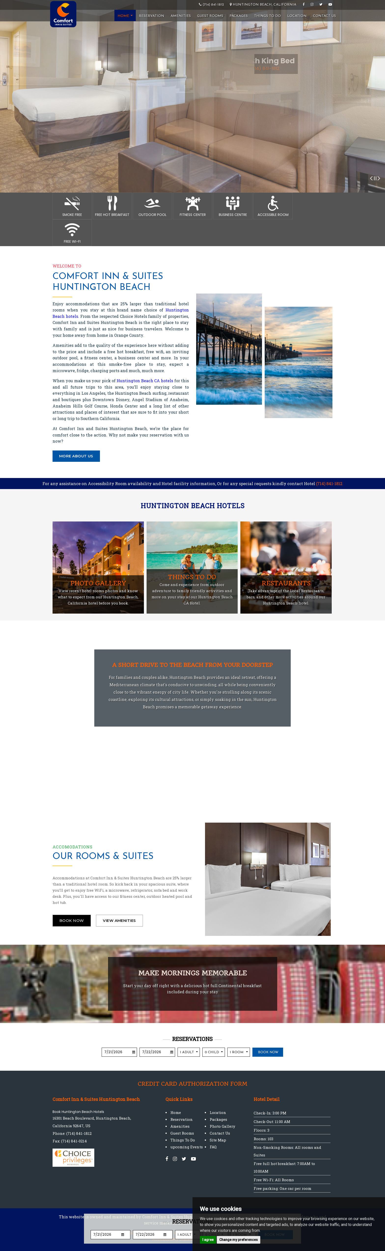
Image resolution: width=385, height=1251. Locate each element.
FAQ (213, 1146)
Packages (239, 16)
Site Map (218, 1140)
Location (297, 16)
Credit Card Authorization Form (192, 1084)
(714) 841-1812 (329, 483)
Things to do (192, 577)
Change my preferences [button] (238, 1240)
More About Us (76, 456)
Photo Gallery (98, 583)
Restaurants (286, 583)
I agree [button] (208, 1240)
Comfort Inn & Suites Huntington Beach (108, 282)
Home (125, 16)
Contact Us (324, 16)
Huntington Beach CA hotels (145, 380)
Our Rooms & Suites (103, 856)
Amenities (181, 16)
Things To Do (267, 16)
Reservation (151, 16)
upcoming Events (186, 1146)
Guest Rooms (210, 16)
